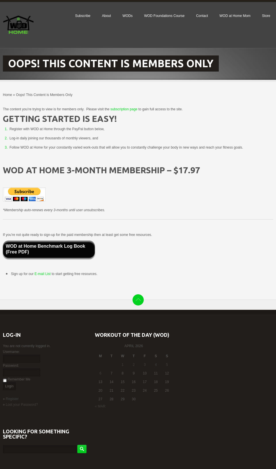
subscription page (123, 109)
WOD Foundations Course (164, 16)
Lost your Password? (22, 405)
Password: (11, 366)
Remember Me (18, 379)
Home (7, 95)
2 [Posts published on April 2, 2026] (134, 365)
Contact (202, 16)
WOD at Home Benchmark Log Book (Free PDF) (45, 249)
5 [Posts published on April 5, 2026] (167, 365)
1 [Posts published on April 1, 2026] (123, 365)
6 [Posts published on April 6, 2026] (100, 373)
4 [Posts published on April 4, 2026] (156, 365)
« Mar (100, 406)
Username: (11, 352)
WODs (127, 16)
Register (12, 399)
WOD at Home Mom (234, 16)
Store (266, 16)
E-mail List (42, 274)
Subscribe (82, 16)
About (106, 16)
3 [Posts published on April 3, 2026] (145, 365)
